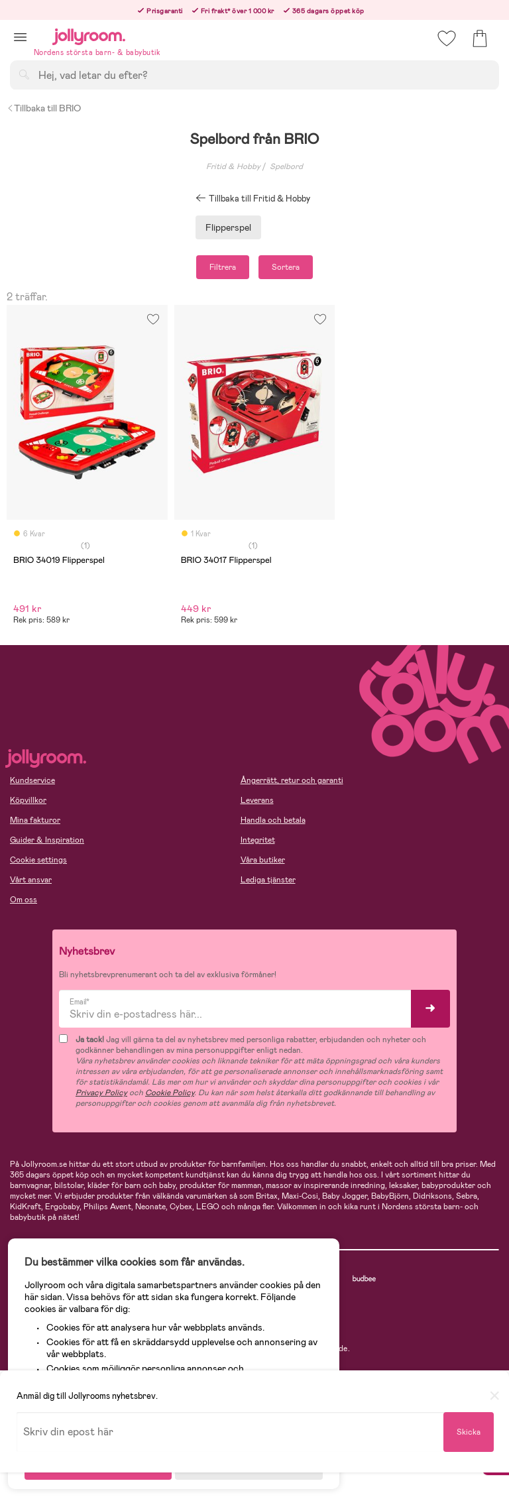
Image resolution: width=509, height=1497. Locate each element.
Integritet (258, 840)
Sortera (286, 267)
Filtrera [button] (222, 267)
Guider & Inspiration (47, 840)
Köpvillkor (28, 800)
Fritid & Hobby (233, 166)
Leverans (257, 800)
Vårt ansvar (31, 879)
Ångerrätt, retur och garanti (292, 780)
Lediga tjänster (268, 879)
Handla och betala (273, 820)
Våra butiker (263, 860)
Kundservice (32, 780)
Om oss (23, 899)
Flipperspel (228, 227)
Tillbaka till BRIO (44, 108)
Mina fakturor (35, 820)
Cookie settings (38, 860)
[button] (20, 37)
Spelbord (286, 166)
